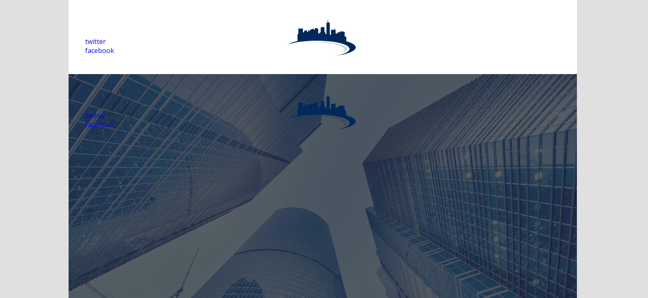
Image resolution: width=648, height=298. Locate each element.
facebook (99, 50)
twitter (95, 41)
